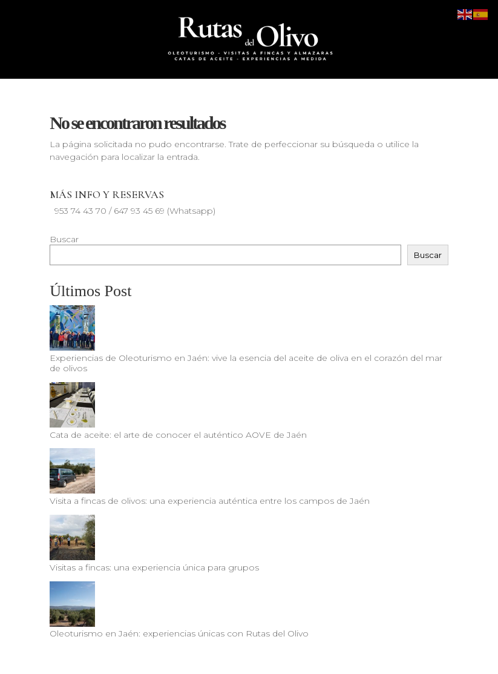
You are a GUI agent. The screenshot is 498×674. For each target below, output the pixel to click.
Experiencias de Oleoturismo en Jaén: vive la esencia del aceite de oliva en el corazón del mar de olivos (246, 363)
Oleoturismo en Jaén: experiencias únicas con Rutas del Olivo (179, 633)
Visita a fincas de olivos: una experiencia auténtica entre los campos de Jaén (210, 500)
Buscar (64, 239)
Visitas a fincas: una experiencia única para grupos (154, 567)
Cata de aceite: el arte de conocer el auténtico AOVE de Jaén (178, 434)
